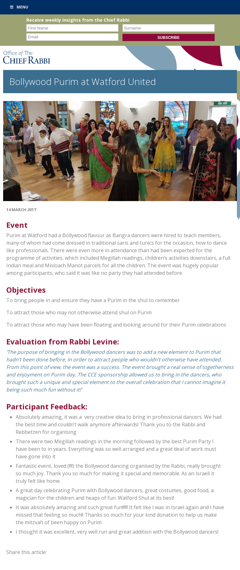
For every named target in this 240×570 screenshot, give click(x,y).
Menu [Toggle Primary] (18, 7)
